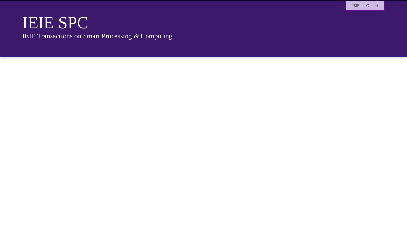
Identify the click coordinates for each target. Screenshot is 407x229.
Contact (372, 5)
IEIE (356, 5)
